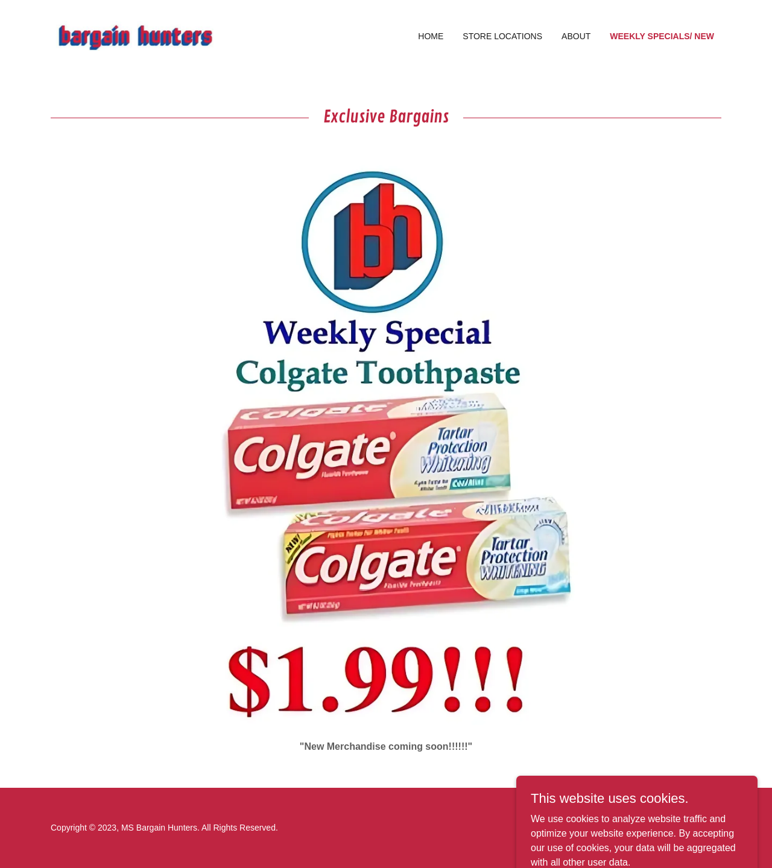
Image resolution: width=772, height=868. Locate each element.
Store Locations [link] (502, 36)
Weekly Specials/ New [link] (662, 36)
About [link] (576, 36)
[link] (134, 35)
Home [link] (430, 36)
